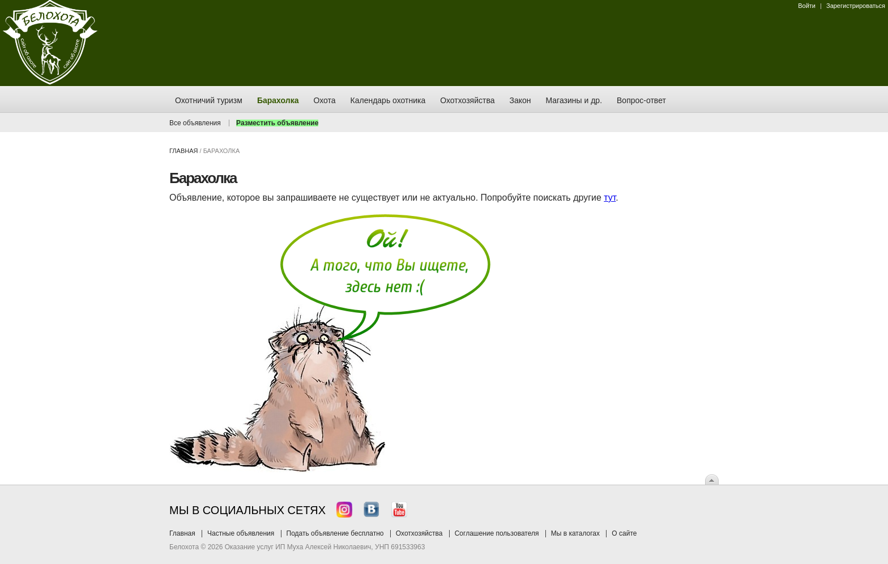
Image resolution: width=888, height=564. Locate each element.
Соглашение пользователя (497, 533)
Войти (807, 5)
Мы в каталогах (575, 533)
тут (610, 197)
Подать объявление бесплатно (335, 533)
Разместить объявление (277, 123)
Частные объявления (240, 533)
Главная (183, 150)
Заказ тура (8, 173)
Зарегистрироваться (855, 5)
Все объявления (195, 123)
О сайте (624, 533)
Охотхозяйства (419, 533)
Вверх (712, 479)
